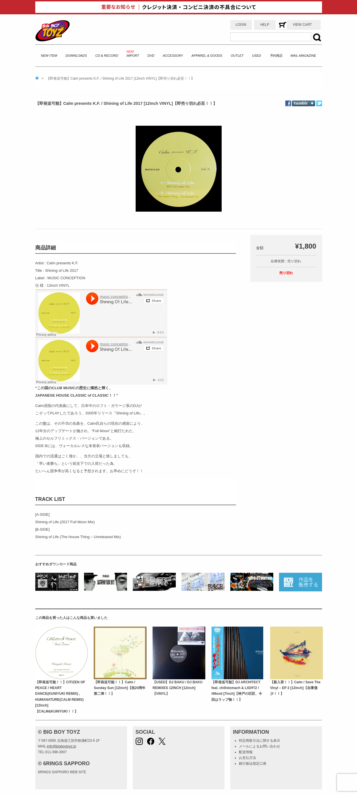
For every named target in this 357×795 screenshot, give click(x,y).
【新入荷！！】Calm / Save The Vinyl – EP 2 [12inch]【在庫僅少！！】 (295, 688)
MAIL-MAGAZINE (303, 55)
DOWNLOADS (76, 55)
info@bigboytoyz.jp (61, 746)
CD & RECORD (106, 55)
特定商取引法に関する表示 (259, 741)
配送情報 (246, 752)
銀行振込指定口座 (252, 763)
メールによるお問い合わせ (259, 746)
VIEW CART (302, 25)
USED (256, 55)
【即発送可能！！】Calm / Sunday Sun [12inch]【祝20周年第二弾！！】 (119, 688)
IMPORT (132, 55)
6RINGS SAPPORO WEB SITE (62, 772)
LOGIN (240, 25)
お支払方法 (247, 758)
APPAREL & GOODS (207, 55)
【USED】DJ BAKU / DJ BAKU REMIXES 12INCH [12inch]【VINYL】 (177, 688)
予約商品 (276, 55)
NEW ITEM (49, 55)
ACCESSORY (173, 55)
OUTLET (237, 55)
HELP (264, 25)
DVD (150, 55)
